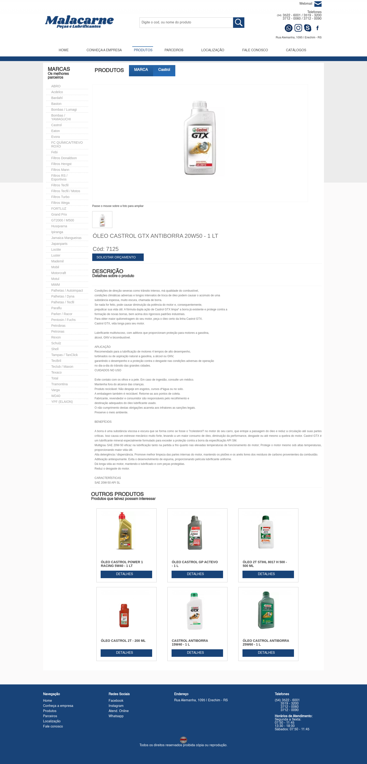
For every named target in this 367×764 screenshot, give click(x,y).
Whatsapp (116, 716)
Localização (52, 721)
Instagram (116, 706)
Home (47, 700)
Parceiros (50, 716)
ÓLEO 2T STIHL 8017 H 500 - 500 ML (265, 564)
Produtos (49, 711)
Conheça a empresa (58, 706)
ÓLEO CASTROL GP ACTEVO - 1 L (195, 564)
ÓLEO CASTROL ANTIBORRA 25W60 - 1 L (266, 642)
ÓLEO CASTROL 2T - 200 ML (123, 641)
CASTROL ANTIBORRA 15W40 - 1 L (190, 642)
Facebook (116, 700)
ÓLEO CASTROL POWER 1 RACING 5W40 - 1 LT (122, 564)
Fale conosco (53, 726)
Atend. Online (119, 711)
